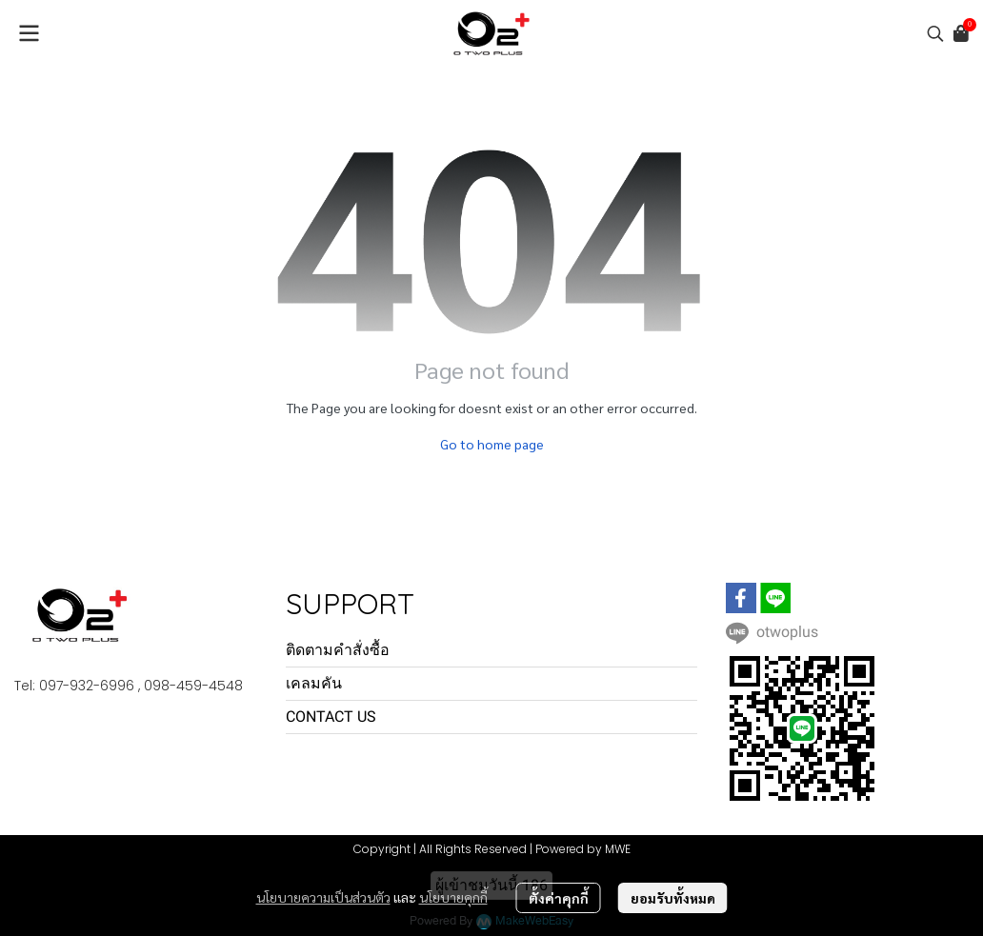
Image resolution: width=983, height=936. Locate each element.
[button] (935, 33)
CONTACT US (331, 716)
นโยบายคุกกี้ (453, 897)
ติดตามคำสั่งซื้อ (338, 650)
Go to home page (492, 443)
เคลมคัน (314, 683)
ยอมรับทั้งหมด (673, 897)
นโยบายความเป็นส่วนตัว (323, 897)
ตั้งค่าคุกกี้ (559, 897)
